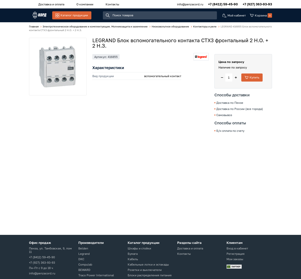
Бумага (133, 253)
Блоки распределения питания (150, 275)
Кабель (133, 259)
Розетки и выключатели (145, 270)
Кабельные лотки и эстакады (148, 264)
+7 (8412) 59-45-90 (223, 4)
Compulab (85, 264)
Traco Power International (96, 275)
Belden (83, 248)
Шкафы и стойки (139, 248)
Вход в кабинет (237, 248)
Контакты (103, 3)
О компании (79, 3)
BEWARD (84, 270)
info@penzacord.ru (190, 3)
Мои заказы (235, 259)
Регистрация (236, 253)
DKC (81, 259)
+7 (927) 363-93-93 (257, 4)
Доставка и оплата (49, 3)
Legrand (84, 253)
